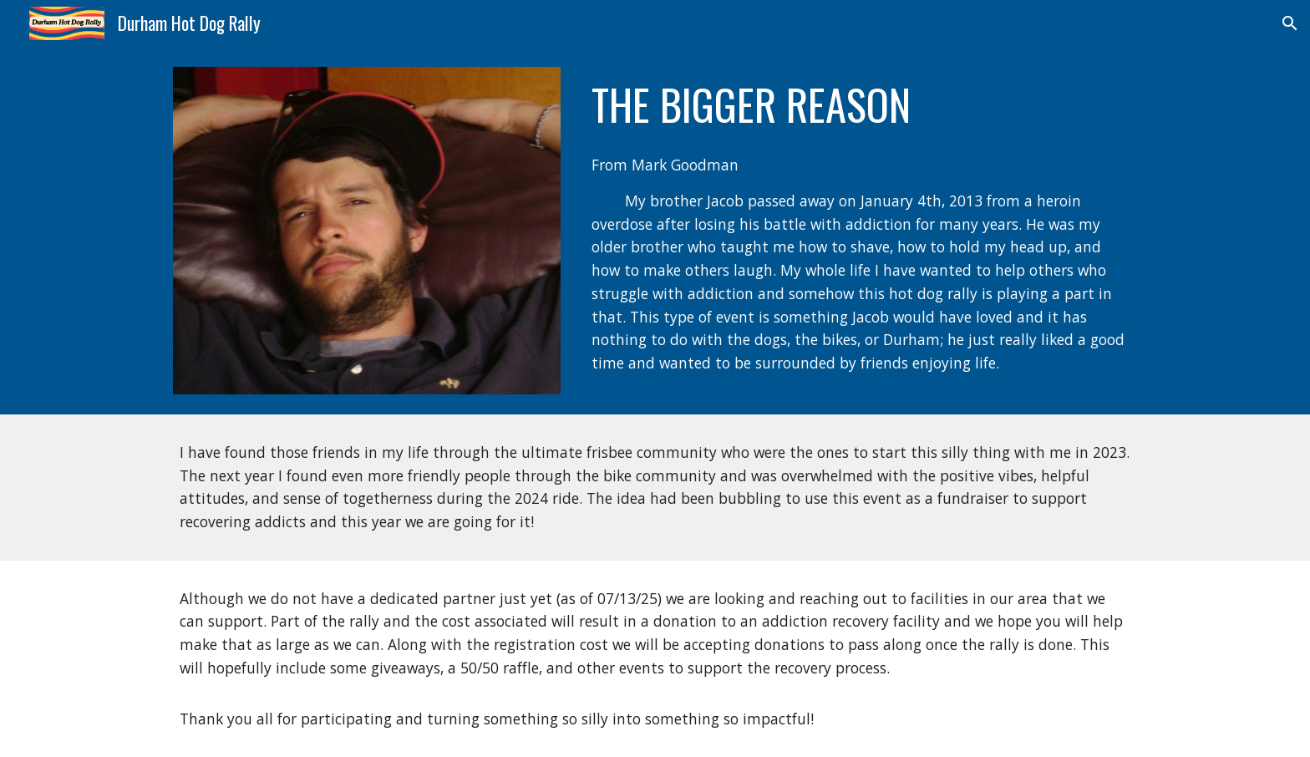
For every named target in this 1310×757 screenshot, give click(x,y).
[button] (1290, 23)
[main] (861, 104)
